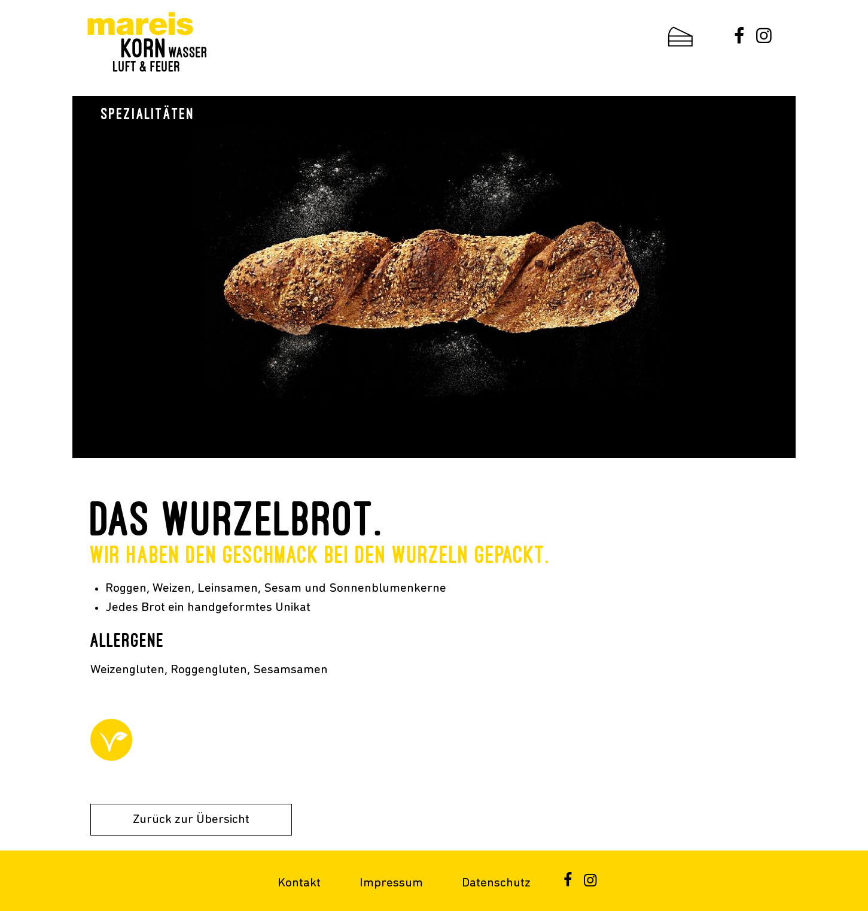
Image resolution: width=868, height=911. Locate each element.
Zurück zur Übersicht (191, 819)
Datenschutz (496, 883)
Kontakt (299, 883)
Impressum (391, 883)
